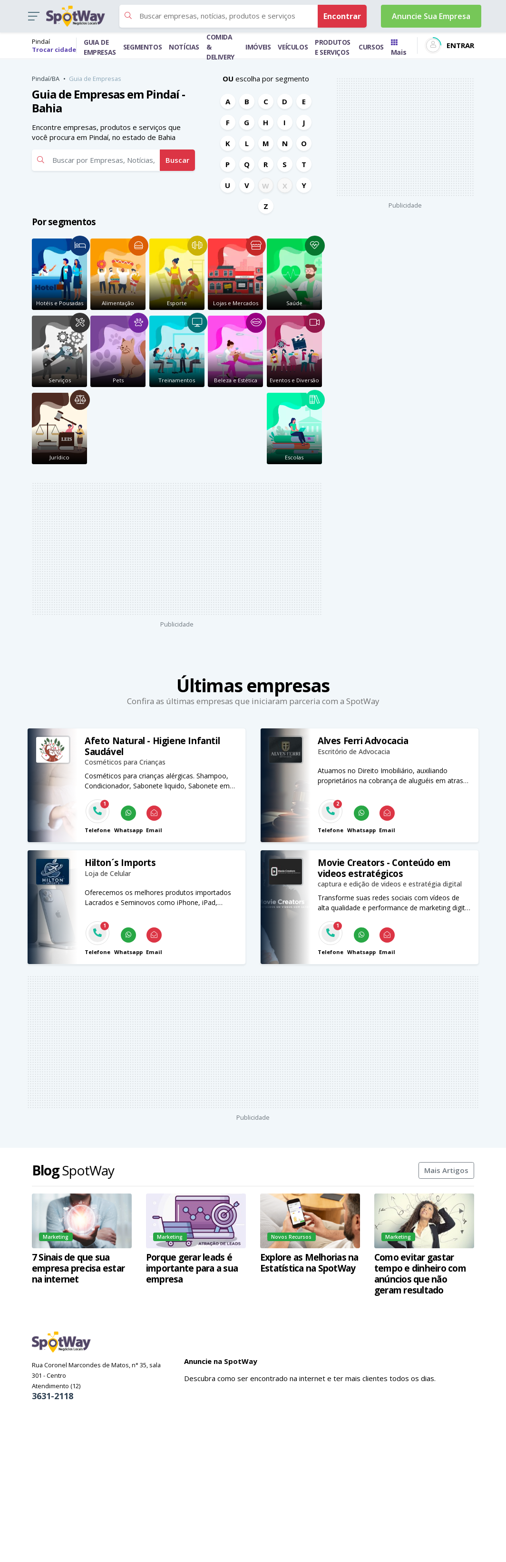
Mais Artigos (446, 1170)
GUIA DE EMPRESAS (100, 47)
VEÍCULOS (293, 46)
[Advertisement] (196, 549)
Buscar (177, 160)
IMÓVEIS (258, 46)
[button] (33, 16)
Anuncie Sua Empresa (431, 16)
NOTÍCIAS (184, 46)
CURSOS (371, 46)
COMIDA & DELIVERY (220, 46)
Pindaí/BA (45, 78)
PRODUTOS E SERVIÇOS (332, 47)
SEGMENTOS (142, 46)
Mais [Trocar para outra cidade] (398, 48)
